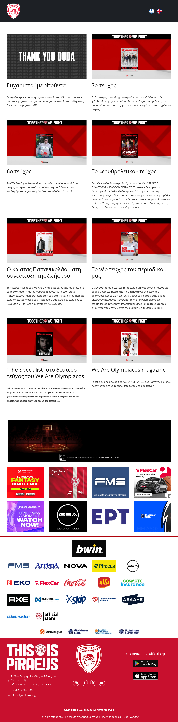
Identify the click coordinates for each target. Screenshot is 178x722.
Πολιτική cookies (111, 716)
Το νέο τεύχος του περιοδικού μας (129, 272)
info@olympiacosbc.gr (24, 695)
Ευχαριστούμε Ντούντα (36, 85)
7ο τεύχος (104, 85)
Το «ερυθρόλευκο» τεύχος (124, 171)
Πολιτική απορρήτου (52, 716)
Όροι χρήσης (131, 716)
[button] (169, 11)
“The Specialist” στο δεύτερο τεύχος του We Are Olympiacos (45, 372)
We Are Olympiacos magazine (129, 369)
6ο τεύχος (19, 171)
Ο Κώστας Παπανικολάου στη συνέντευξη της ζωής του (44, 272)
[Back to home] (13, 11)
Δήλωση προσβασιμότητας (82, 716)
